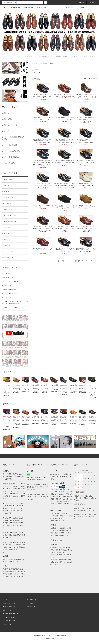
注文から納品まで (7, 278)
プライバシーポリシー (10, 617)
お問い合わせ (79, 7)
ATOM (9, 624)
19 (92, 261)
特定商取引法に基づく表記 (11, 614)
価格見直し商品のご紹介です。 (11, 307)
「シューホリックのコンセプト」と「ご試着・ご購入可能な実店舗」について (15, 302)
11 (86, 261)
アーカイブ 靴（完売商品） (42, 63)
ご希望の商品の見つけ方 (9, 289)
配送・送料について (9, 607)
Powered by (49, 638)
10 (83, 261)
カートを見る (31, 603)
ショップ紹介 (6, 274)
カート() (92, 2)
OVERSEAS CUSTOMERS (10, 282)
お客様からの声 (7, 285)
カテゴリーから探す (13, 7)
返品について (7, 610)
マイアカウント (31, 600)
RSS (4, 624)
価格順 (90, 78)
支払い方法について (9, 603)
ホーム (4, 7)
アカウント (80, 2)
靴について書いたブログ (9, 293)
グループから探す (27, 7)
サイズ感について (7, 297)
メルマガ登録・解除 (67, 7)
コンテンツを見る (40, 7)
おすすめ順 (83, 78)
